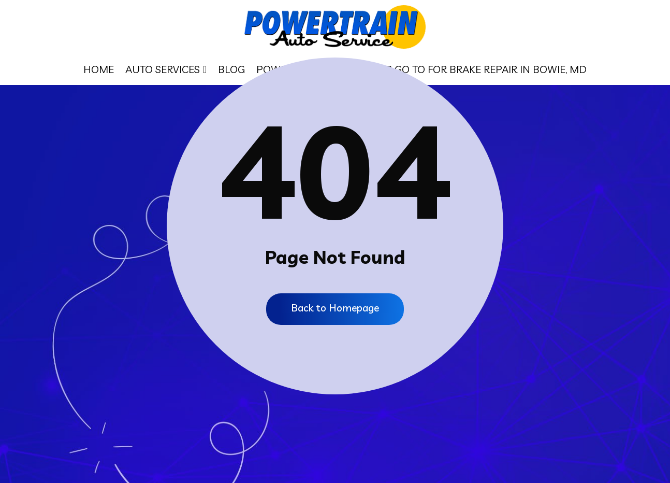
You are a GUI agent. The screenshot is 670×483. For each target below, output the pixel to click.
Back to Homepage (335, 308)
